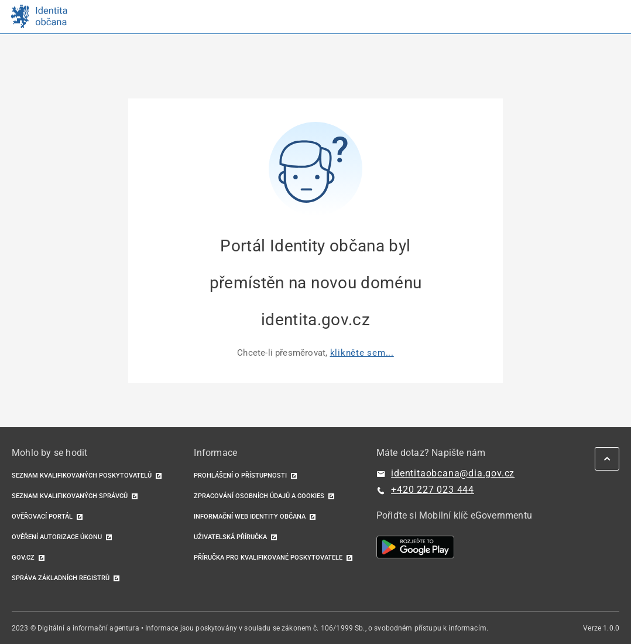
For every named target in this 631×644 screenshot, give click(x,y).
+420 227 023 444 (432, 489)
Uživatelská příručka (230, 537)
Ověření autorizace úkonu (57, 537)
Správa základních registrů (60, 578)
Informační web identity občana (250, 516)
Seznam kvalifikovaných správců (70, 496)
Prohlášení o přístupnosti (240, 475)
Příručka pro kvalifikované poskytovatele (268, 557)
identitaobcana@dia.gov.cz (453, 473)
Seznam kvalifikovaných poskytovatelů (82, 475)
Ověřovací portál (42, 516)
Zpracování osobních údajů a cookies (259, 496)
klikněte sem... (362, 352)
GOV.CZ (23, 557)
